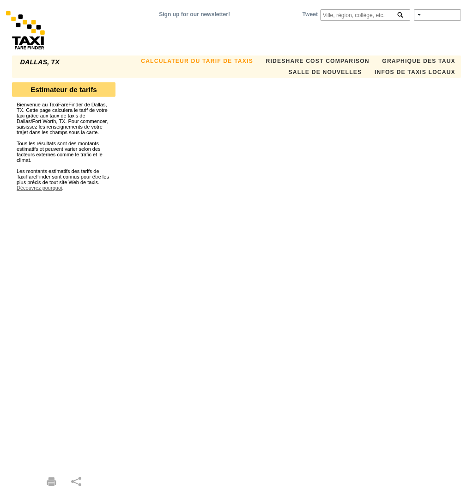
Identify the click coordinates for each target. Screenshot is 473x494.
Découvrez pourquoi (39, 188)
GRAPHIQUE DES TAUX (418, 61)
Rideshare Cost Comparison (317, 61)
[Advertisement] (63, 329)
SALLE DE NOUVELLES (325, 72)
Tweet (310, 14)
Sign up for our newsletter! (194, 14)
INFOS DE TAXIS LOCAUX (415, 72)
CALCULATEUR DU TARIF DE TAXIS (197, 61)
